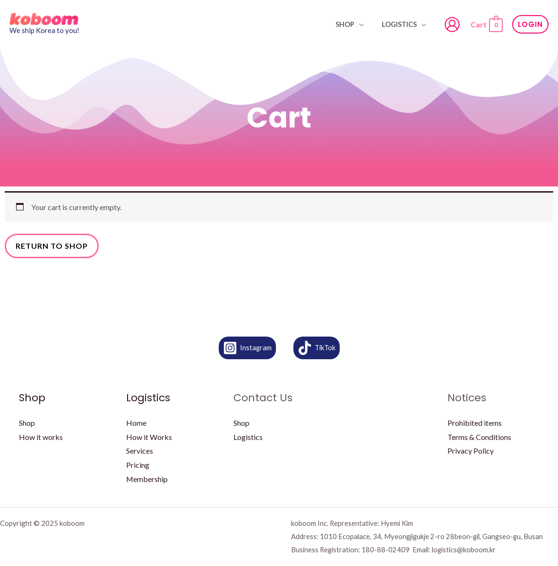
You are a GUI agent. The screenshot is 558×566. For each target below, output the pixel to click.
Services (139, 450)
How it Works (149, 436)
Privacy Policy (470, 450)
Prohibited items (474, 422)
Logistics (401, 24)
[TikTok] (316, 348)
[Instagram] (247, 348)
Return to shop (52, 245)
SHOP (351, 24)
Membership (147, 478)
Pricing (137, 464)
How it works (41, 436)
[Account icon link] (452, 25)
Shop (27, 422)
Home (136, 422)
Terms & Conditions (479, 436)
